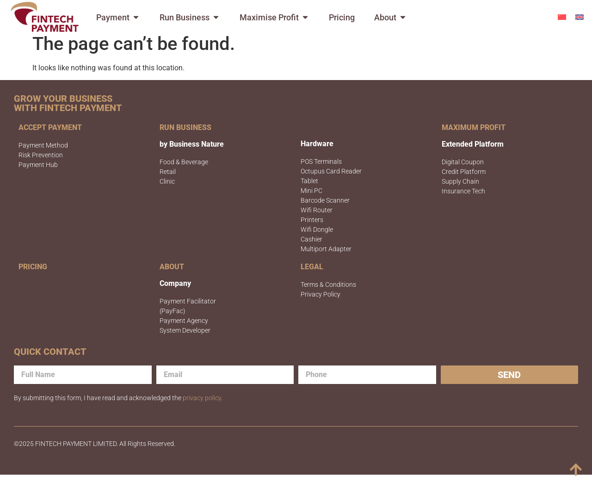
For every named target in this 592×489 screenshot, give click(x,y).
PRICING (32, 281)
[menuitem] (562, 17)
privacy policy (202, 412)
